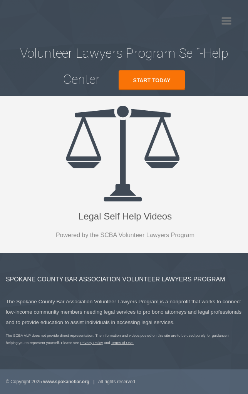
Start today (152, 80)
